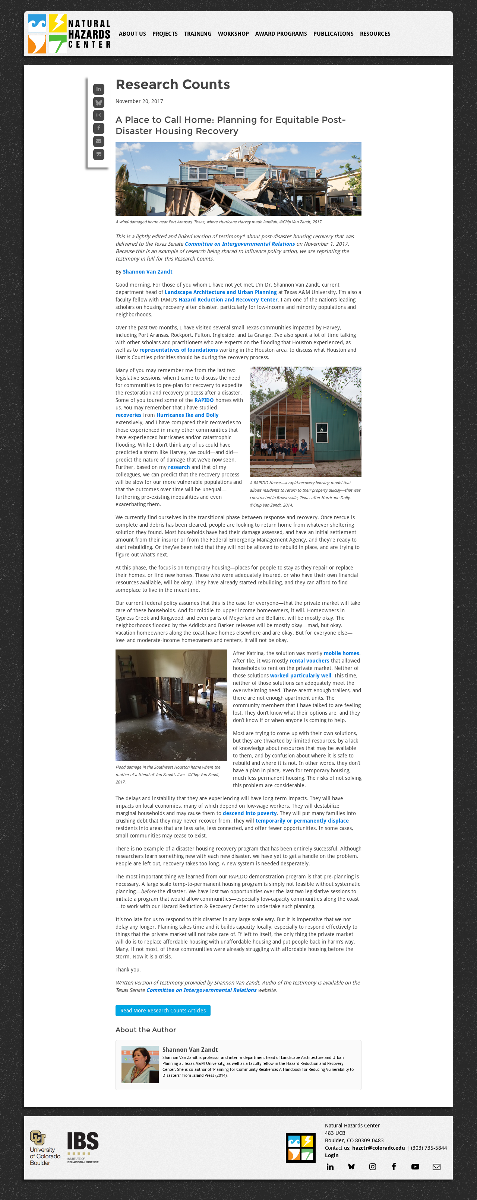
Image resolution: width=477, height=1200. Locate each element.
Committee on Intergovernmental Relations (239, 244)
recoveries (129, 415)
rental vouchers (309, 661)
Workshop (233, 34)
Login (332, 1155)
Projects (165, 34)
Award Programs (281, 34)
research (179, 467)
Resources (375, 34)
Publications (333, 34)
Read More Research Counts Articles (163, 1011)
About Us (132, 34)
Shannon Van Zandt (148, 272)
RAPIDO (204, 400)
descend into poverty (250, 813)
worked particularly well (300, 676)
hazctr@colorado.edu (378, 1148)
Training (198, 34)
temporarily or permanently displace (302, 821)
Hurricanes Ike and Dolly (188, 415)
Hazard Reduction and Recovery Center (228, 300)
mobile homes (341, 653)
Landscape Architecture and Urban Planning (221, 292)
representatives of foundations (178, 350)
